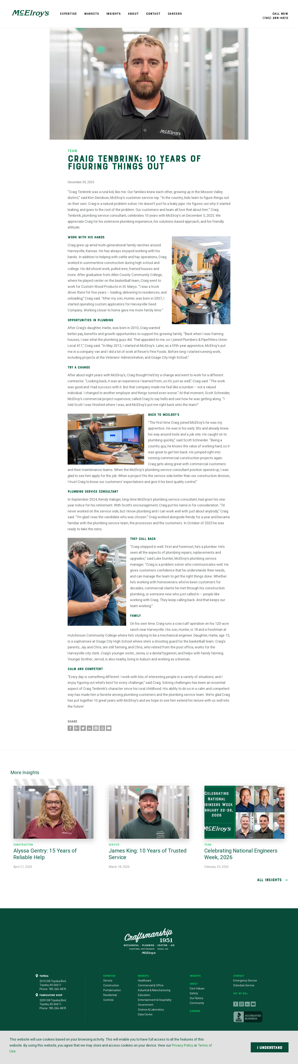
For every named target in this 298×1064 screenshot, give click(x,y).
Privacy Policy (182, 1045)
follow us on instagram (241, 1004)
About (133, 13)
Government (145, 1004)
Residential (110, 995)
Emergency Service (245, 980)
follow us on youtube (253, 1004)
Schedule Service (243, 985)
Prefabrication (112, 990)
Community (197, 1003)
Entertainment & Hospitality (154, 999)
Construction (111, 985)
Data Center (145, 1014)
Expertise (68, 13)
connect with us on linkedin (247, 1004)
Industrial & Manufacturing (154, 990)
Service (107, 980)
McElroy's (30, 13)
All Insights (269, 879)
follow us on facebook (235, 1004)
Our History (196, 998)
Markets (91, 13)
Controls (108, 999)
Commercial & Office (151, 985)
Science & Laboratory (151, 1009)
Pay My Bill (240, 993)
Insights (113, 13)
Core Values (197, 988)
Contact (153, 13)
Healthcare (144, 980)
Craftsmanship (149, 941)
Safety (194, 993)
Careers (175, 13)
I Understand (269, 1047)
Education (144, 995)
